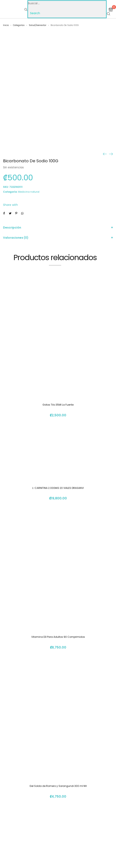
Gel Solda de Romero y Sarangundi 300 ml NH (58, 786)
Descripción (12, 227)
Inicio (6, 25)
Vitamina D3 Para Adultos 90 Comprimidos (58, 637)
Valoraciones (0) (15, 238)
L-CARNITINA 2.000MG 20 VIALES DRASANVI (58, 488)
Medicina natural (28, 191)
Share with (10, 205)
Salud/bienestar (37, 25)
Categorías (19, 25)
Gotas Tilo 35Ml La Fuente (58, 404)
